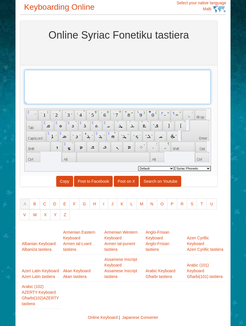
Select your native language (201, 7)
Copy (64, 181)
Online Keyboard (103, 317)
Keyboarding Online (59, 7)
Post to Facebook (93, 181)
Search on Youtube (160, 181)
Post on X (126, 181)
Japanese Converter (140, 317)
